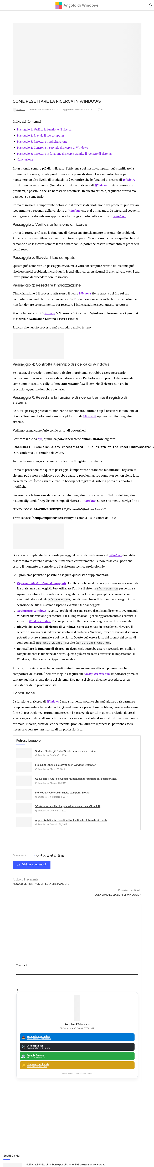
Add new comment (20, 880)
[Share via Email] (51, 871)
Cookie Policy (86, 1129)
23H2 (78, 1056)
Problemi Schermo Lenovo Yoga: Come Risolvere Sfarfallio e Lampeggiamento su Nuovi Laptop (126, 977)
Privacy (39, 307)
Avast (78, 1044)
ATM (78, 1038)
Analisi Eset (78, 1014)
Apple (78, 1026)
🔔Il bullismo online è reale (41, 957)
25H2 (78, 1063)
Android (78, 1020)
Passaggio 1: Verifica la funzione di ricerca (35, 114)
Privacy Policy (68, 1129)
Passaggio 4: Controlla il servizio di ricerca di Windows (43, 132)
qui (27, 430)
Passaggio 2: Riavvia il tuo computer (31, 120)
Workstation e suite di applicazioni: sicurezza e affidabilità (37, 826)
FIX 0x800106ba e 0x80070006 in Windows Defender (84, 778)
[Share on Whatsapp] (44, 871)
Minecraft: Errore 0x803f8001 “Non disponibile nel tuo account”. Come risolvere (45, 977)
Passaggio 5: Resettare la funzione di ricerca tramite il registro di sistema (55, 138)
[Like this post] (26, 871)
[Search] (152, 5)
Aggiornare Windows (22, 617)
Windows (38, 169)
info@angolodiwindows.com (83, 1111)
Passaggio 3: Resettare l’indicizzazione (33, 126)
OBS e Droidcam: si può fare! (119, 957)
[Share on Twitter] (33, 871)
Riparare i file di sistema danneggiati (32, 580)
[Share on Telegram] (48, 871)
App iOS (80, 1032)
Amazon (78, 1008)
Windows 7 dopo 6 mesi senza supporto (125, 941)
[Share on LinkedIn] (37, 871)
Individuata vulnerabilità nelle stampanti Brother (83, 800)
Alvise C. (8, 94)
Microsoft (93, 408)
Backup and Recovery (78, 1050)
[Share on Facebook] (30, 871)
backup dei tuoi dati (90, 695)
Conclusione (16, 144)
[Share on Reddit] (40, 871)
